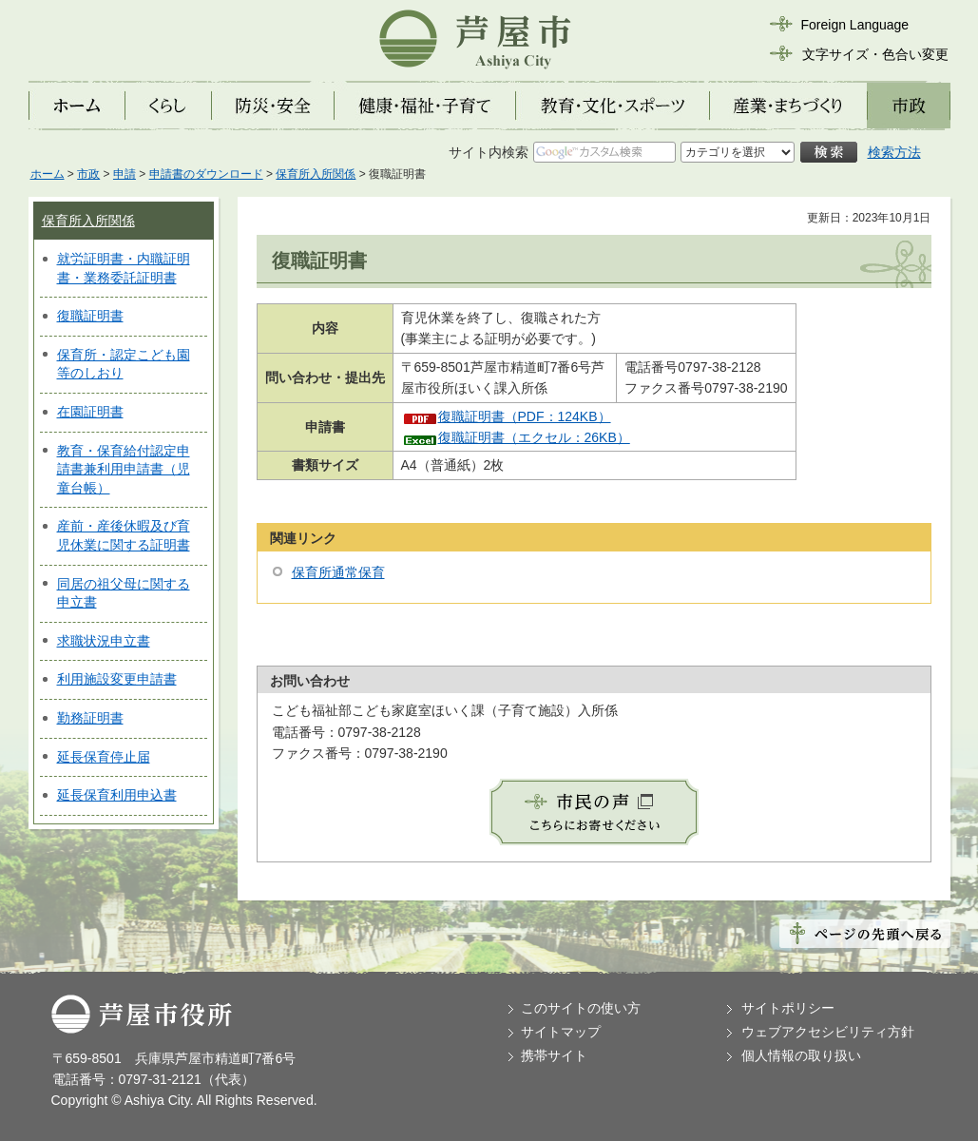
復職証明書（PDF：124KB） (524, 416)
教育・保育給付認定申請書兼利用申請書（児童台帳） (123, 469)
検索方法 (894, 152)
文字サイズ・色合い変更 (875, 54)
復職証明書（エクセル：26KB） (534, 437)
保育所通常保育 (338, 572)
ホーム (47, 174)
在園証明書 (90, 411)
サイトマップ (561, 1031)
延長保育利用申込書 (117, 795)
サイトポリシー (787, 1007)
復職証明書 (90, 315)
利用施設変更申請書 (117, 679)
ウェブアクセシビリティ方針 (827, 1031)
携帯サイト (554, 1055)
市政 (88, 174)
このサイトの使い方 (581, 1007)
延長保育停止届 (103, 756)
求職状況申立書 (103, 640)
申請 (124, 174)
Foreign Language (855, 24)
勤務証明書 (90, 717)
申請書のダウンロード (206, 174)
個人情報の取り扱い (801, 1055)
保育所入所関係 (315, 174)
